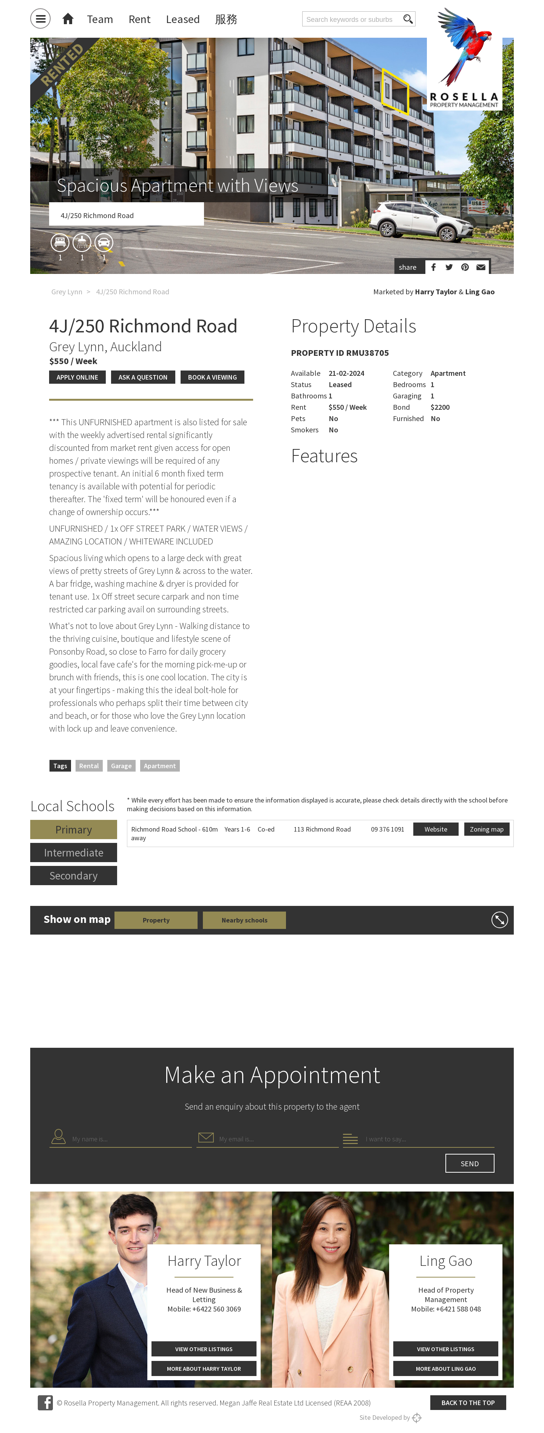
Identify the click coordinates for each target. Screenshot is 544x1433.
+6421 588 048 (458, 1308)
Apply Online (77, 377)
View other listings (204, 1349)
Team (100, 19)
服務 (226, 19)
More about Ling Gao (446, 1368)
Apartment (160, 765)
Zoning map (487, 829)
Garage (121, 765)
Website (436, 829)
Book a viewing (212, 377)
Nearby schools (244, 920)
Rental (89, 765)
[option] (272, 197)
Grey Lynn (66, 291)
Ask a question (143, 377)
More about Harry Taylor (204, 1368)
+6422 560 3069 (216, 1308)
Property (156, 920)
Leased (183, 19)
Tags (60, 765)
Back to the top (468, 1402)
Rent (139, 19)
